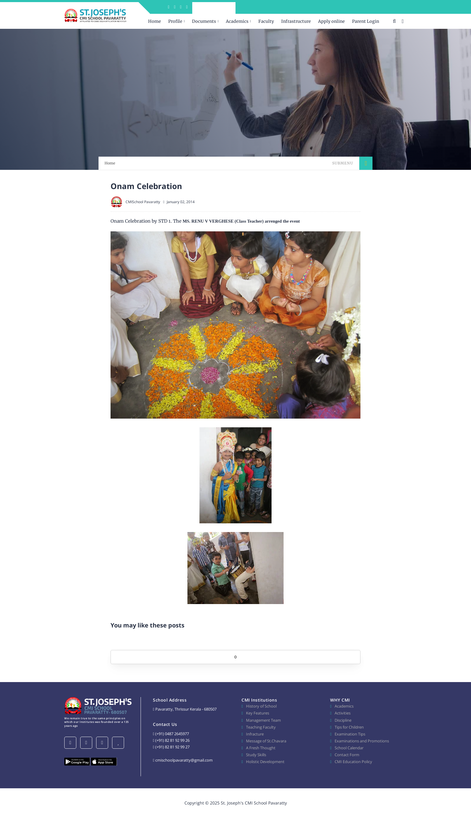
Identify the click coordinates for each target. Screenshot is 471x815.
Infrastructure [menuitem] (296, 21)
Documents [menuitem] (204, 21)
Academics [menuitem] (237, 21)
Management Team (263, 720)
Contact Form (347, 754)
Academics (344, 706)
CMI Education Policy (353, 761)
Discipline (343, 720)
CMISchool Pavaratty (143, 201)
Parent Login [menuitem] (365, 21)
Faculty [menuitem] (266, 21)
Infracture (255, 734)
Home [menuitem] (154, 21)
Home (110, 163)
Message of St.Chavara (266, 741)
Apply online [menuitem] (331, 21)
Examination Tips (350, 734)
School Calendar (349, 747)
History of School (261, 706)
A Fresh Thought (260, 747)
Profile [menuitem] (175, 21)
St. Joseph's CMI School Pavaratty (254, 803)
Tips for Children (349, 727)
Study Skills (256, 754)
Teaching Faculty (261, 727)
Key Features (257, 713)
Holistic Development (265, 761)
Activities (343, 713)
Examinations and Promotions (362, 741)
